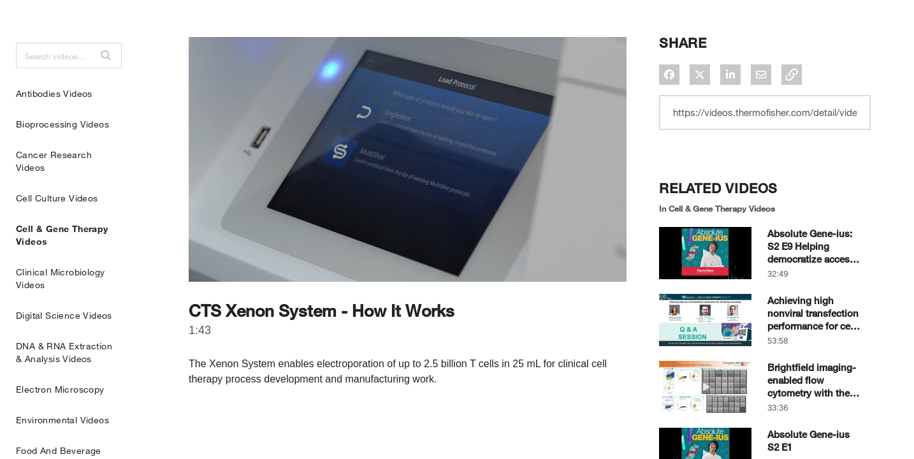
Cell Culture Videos (57, 229)
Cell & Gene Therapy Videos (62, 267)
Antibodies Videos (54, 125)
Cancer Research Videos (54, 193)
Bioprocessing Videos (62, 155)
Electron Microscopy (60, 421)
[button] (105, 86)
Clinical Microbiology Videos (60, 310)
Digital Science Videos (64, 347)
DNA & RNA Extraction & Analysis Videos (64, 384)
